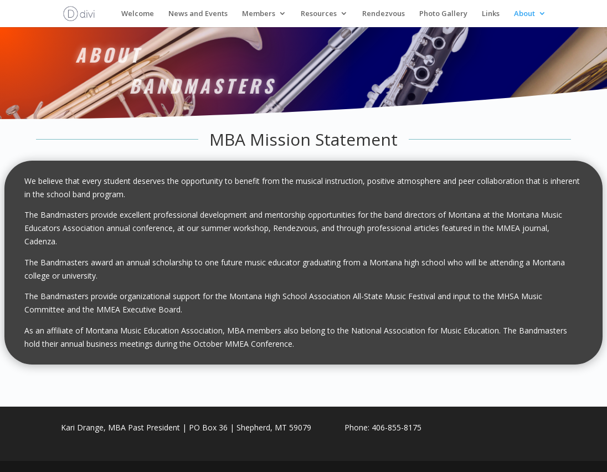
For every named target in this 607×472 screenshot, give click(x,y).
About (524, 14)
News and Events (198, 14)
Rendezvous (383, 14)
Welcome (137, 14)
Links (491, 14)
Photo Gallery (443, 14)
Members (258, 14)
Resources (319, 14)
